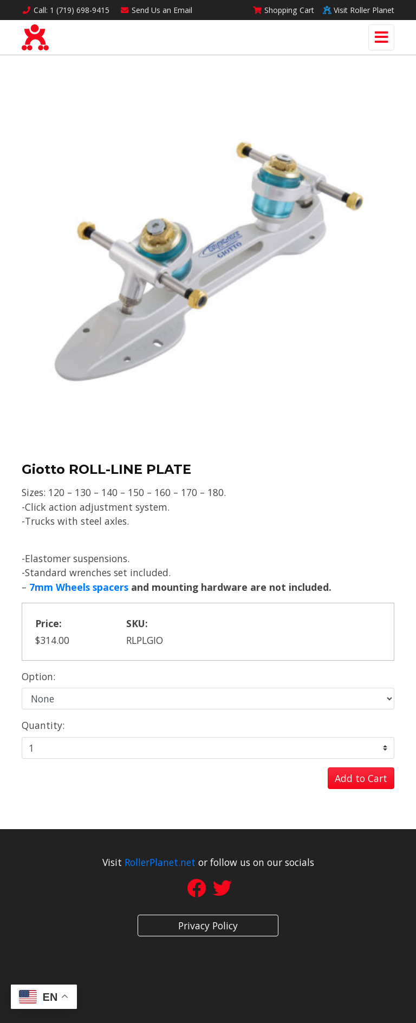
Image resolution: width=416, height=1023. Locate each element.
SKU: (137, 623)
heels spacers (96, 587)
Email (156, 10)
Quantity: (43, 725)
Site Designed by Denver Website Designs (208, 979)
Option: (38, 676)
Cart (283, 10)
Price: (48, 623)
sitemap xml (192, 1011)
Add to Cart (361, 778)
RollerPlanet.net (160, 862)
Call (65, 10)
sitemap (148, 1011)
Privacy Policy (208, 925)
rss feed (237, 1011)
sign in (270, 1011)
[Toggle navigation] (381, 37)
